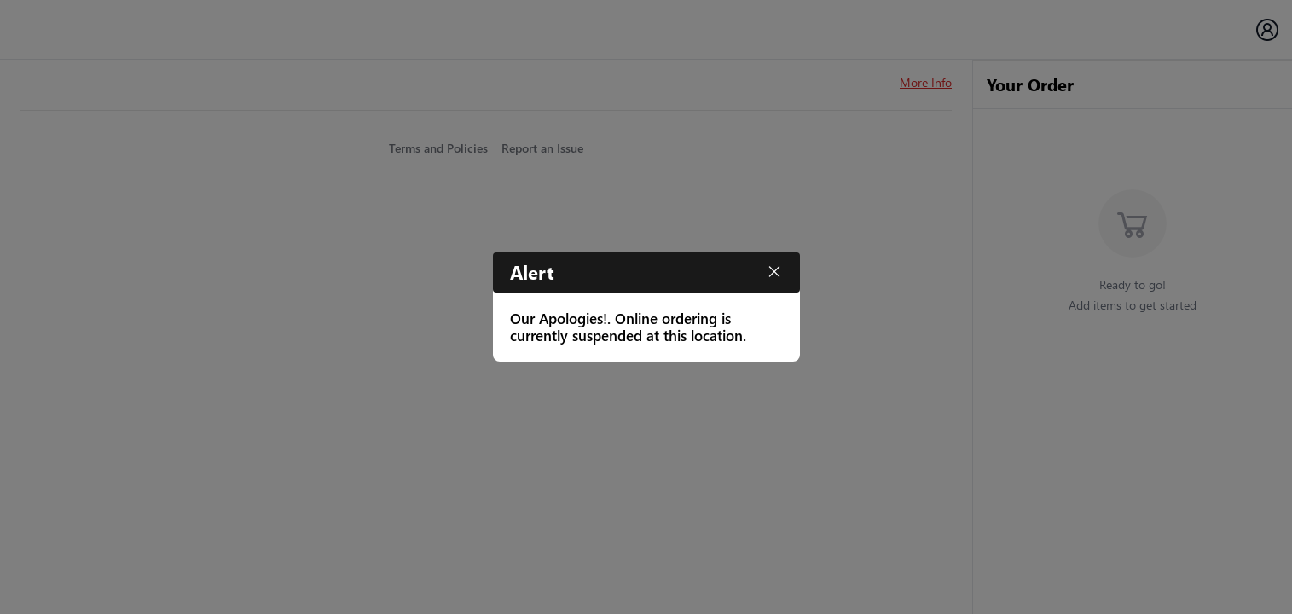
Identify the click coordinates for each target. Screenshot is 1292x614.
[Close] (774, 272)
